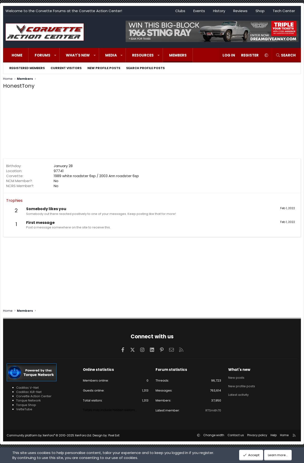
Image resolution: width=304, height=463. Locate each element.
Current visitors (66, 68)
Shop (260, 10)
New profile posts (103, 68)
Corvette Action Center (34, 396)
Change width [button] (213, 435)
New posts (236, 378)
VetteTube (24, 409)
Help (274, 435)
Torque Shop (26, 405)
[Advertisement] (152, 125)
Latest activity (238, 394)
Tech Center (284, 10)
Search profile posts (145, 68)
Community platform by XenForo (49, 435)
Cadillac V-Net (27, 387)
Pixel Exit (113, 435)
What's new (78, 55)
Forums (42, 55)
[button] (55, 55)
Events (199, 10)
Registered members (27, 68)
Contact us (236, 435)
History (219, 10)
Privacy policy (257, 435)
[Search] (286, 55)
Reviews (240, 10)
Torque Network (28, 400)
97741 (59, 170)
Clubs (180, 10)
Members (178, 55)
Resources (143, 55)
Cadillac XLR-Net (29, 392)
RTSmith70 (213, 410)
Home (17, 55)
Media (111, 55)
